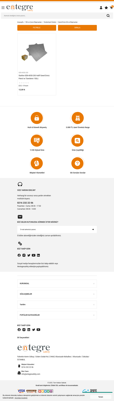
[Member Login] (101, 7)
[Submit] (93, 229)
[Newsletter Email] (57, 229)
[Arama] (108, 15)
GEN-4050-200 (23, 72)
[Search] (57, 15)
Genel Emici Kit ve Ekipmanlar (67, 22)
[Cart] (111, 7)
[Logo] (19, 7)
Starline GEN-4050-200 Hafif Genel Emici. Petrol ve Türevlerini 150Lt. (34, 77)
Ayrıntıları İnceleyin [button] (21, 398)
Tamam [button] (100, 397)
